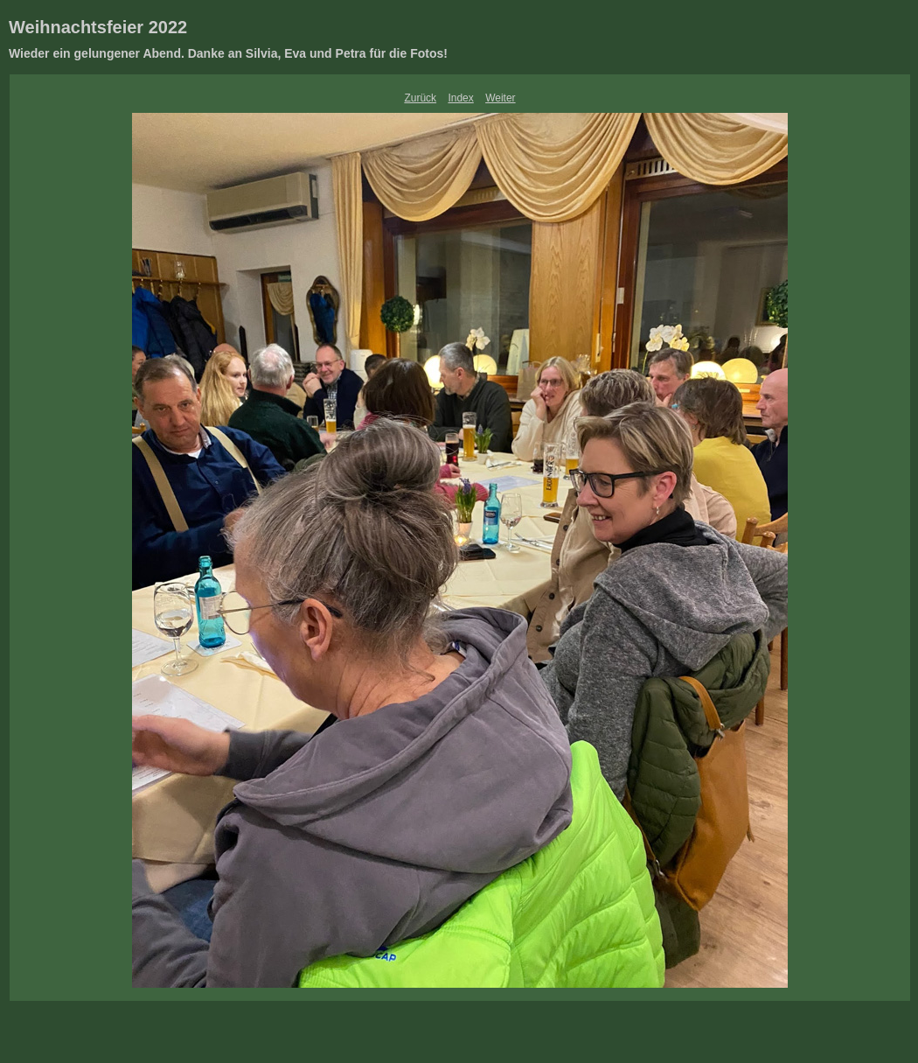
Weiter (500, 98)
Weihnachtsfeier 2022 (98, 27)
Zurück (420, 98)
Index (460, 98)
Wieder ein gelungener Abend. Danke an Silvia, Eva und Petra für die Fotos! (228, 53)
